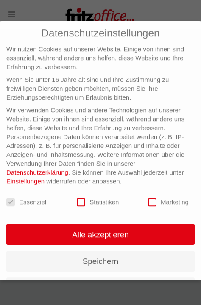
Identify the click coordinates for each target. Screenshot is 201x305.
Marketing (168, 198)
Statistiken (98, 198)
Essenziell (27, 198)
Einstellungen (25, 178)
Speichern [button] (100, 257)
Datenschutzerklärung (37, 169)
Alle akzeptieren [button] (100, 231)
